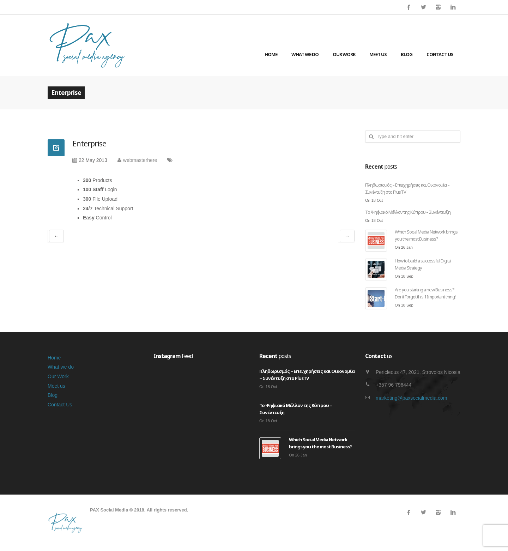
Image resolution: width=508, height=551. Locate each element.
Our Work (344, 54)
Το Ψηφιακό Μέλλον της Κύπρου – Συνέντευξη (407, 212)
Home (271, 54)
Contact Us (440, 54)
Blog (406, 54)
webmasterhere (140, 160)
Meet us (378, 54)
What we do (305, 54)
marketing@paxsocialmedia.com (411, 398)
